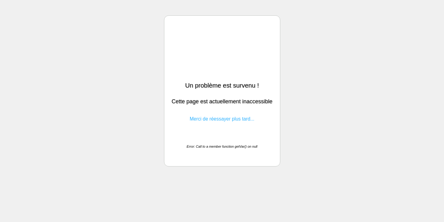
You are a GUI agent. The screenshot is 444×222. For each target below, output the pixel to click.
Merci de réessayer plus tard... (222, 118)
